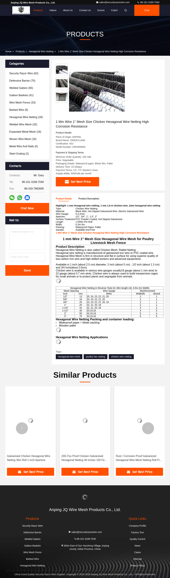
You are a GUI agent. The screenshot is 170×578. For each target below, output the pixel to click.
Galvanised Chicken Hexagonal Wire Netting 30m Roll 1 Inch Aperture (28, 458)
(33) (22, 102)
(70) (22, 80)
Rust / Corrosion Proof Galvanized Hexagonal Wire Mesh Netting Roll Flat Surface (139, 458)
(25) (23, 124)
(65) (21, 88)
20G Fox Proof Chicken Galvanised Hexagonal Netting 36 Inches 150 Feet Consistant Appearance (84, 458)
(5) (23, 146)
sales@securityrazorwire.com (113, 2)
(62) (23, 73)
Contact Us (85, 10)
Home (24, 10)
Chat (146, 10)
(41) (21, 95)
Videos (52, 10)
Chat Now (27, 208)
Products (38, 10)
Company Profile (137, 525)
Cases (137, 552)
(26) (26, 117)
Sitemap (137, 559)
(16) (25, 131)
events (101, 10)
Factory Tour (137, 532)
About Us (68, 10)
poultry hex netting (95, 356)
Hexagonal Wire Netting (41, 51)
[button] (22, 428)
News (137, 545)
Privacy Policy (137, 565)
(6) (18, 109)
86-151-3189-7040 (148, 2)
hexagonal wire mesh (69, 356)
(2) (19, 153)
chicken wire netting (121, 356)
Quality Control (137, 539)
